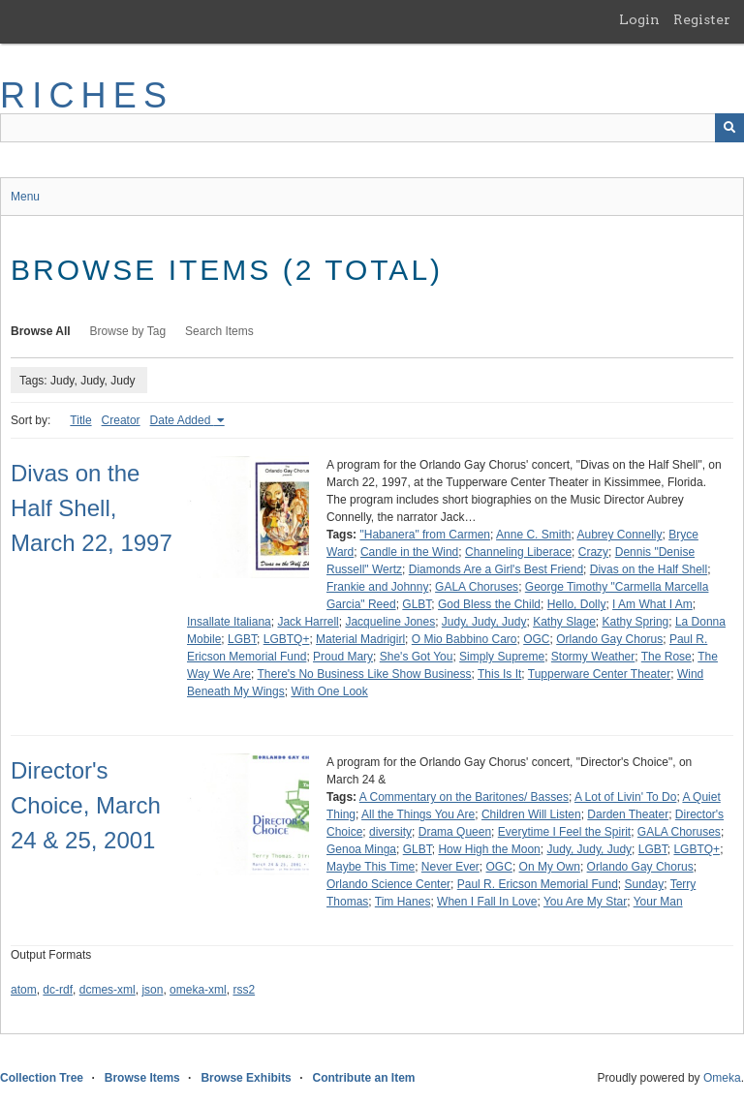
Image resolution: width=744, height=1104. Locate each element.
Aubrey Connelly (619, 534)
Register (701, 19)
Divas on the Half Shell (648, 569)
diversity (390, 832)
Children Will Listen (531, 814)
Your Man (658, 901)
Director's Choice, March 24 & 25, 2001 (86, 805)
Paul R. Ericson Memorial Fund (537, 884)
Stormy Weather (593, 656)
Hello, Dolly (576, 604)
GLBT (416, 604)
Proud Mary (343, 656)
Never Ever (450, 867)
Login (639, 19)
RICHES (86, 95)
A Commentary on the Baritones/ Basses (464, 797)
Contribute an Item (363, 1078)
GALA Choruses (476, 587)
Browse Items (142, 1078)
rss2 (243, 990)
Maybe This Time (370, 867)
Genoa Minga (361, 849)
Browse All (41, 331)
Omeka (722, 1078)
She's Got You (416, 656)
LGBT (242, 639)
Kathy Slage (564, 622)
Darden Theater (627, 814)
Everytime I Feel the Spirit (564, 832)
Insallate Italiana (229, 622)
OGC (536, 639)
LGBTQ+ (287, 639)
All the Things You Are (418, 814)
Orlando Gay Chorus (609, 639)
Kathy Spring (636, 622)
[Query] (372, 127)
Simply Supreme (501, 656)
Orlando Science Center (388, 884)
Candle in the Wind (409, 552)
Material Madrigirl (360, 639)
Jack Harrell (307, 622)
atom (24, 990)
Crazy (593, 552)
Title (80, 420)
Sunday (644, 884)
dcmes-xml (107, 990)
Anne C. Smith (533, 534)
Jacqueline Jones (390, 622)
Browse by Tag (128, 331)
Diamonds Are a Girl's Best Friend (496, 569)
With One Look (329, 691)
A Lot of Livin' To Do (625, 797)
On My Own (549, 867)
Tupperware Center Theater (599, 674)
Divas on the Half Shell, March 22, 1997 (91, 508)
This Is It (499, 674)
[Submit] (729, 127)
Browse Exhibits (246, 1078)
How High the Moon (489, 849)
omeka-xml (198, 990)
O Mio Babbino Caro (464, 639)
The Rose (666, 656)
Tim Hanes (403, 901)
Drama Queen (454, 832)
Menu (25, 196)
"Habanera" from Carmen (424, 534)
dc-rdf (58, 990)
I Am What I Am (652, 604)
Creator (121, 420)
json (152, 990)
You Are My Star (585, 901)
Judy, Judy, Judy (484, 622)
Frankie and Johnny (377, 587)
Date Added (182, 420)
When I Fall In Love (487, 901)
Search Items (219, 331)
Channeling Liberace (518, 552)
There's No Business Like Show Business (364, 674)
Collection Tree (41, 1078)
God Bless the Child (489, 604)
